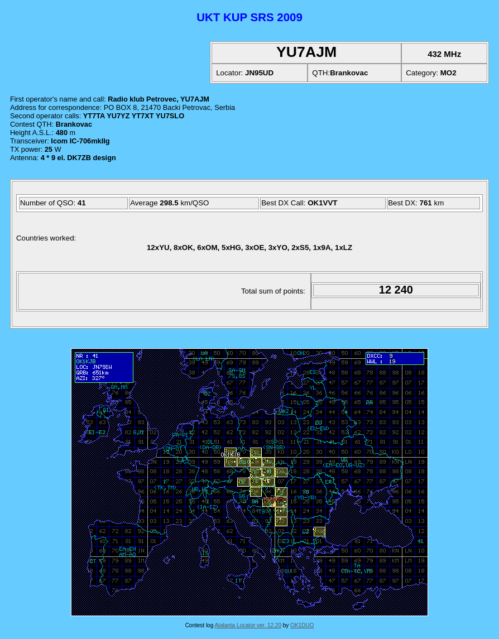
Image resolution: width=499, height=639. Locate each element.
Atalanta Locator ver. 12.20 (247, 625)
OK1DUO (302, 625)
